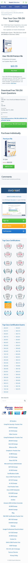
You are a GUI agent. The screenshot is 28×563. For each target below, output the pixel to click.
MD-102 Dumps (13, 519)
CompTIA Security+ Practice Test (13, 424)
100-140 (6, 386)
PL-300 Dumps (13, 496)
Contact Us (13, 539)
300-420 (6, 345)
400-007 (6, 342)
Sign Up (14, 220)
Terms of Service (13, 552)
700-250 (13, 11)
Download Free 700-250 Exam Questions (14, 125)
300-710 (6, 337)
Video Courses (13, 434)
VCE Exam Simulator (10, 200)
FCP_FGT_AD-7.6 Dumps (13, 549)
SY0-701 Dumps (13, 427)
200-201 (18, 345)
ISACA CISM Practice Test (13, 542)
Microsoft (3, 6)
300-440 (6, 366)
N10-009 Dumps (13, 493)
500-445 (18, 383)
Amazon (24, 6)
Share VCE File (13, 460)
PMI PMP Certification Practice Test (13, 516)
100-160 (6, 389)
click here (13, 83)
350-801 (18, 339)
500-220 (6, 348)
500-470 (18, 389)
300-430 (6, 360)
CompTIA (17, 6)
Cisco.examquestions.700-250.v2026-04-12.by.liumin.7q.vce (14, 119)
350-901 (6, 371)
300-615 (6, 383)
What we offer (13, 447)
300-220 (18, 377)
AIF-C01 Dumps (13, 480)
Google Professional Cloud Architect (13, 529)
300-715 (18, 334)
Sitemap (13, 526)
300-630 (6, 377)
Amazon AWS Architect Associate (13, 503)
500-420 (6, 392)
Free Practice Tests (13, 486)
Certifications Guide (13, 473)
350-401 (18, 328)
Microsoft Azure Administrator (13, 463)
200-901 (6, 339)
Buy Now (14, 70)
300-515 (18, 363)
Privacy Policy (14, 555)
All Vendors (13, 421)
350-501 (18, 337)
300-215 (6, 380)
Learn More (14, 226)
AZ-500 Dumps (13, 536)
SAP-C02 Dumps (13, 467)
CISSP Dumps (13, 545)
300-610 (18, 371)
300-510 (18, 360)
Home (2, 11)
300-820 (18, 380)
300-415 (18, 342)
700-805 (18, 366)
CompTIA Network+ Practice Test (13, 437)
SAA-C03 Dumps (13, 444)
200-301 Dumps (13, 441)
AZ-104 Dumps (13, 431)
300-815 (18, 357)
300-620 (18, 348)
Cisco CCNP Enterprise (13, 490)
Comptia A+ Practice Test (13, 450)
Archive (13, 500)
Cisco (10, 6)
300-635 (18, 374)
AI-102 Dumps (13, 483)
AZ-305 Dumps (13, 470)
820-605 (18, 354)
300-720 (18, 368)
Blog (13, 513)
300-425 (6, 351)
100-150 (6, 354)
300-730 (18, 351)
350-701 (6, 331)
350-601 (6, 334)
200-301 (6, 328)
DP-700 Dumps (13, 457)
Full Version (14, 231)
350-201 (6, 357)
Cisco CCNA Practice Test (13, 477)
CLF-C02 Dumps (13, 532)
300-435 (6, 363)
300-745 (18, 386)
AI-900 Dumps (13, 454)
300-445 (6, 368)
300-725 (6, 374)
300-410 (18, 331)
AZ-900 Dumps (13, 506)
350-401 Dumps (13, 509)
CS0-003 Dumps (13, 523)
